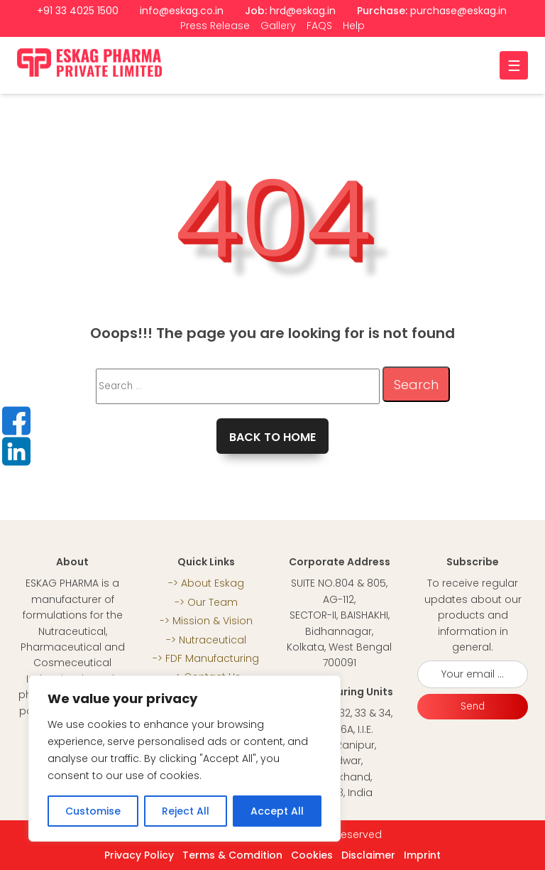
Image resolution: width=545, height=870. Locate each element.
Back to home (272, 437)
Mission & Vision (212, 621)
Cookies (312, 855)
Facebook (16, 420)
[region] (184, 758)
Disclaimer (368, 855)
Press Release (215, 25)
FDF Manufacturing (212, 658)
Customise (93, 811)
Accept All (277, 811)
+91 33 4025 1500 (78, 11)
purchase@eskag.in (458, 11)
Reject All (185, 811)
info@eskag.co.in (182, 11)
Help (354, 25)
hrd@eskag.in (303, 11)
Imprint (422, 855)
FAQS (319, 25)
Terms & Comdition (232, 855)
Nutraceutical (212, 640)
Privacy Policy (139, 855)
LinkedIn (16, 451)
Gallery (278, 25)
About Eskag (212, 583)
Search (416, 384)
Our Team (212, 602)
